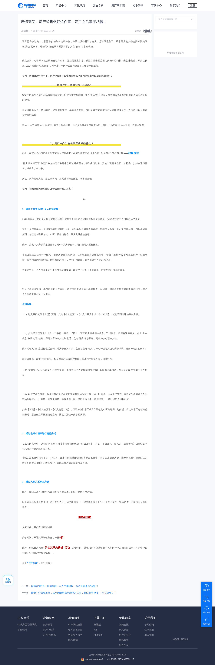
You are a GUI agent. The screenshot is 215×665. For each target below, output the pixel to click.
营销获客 (49, 617)
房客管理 (23, 617)
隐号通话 (73, 640)
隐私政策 (124, 640)
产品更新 (124, 629)
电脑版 (97, 624)
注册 (192, 5)
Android (98, 635)
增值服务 (74, 617)
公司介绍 (149, 624)
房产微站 (47, 624)
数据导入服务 (75, 635)
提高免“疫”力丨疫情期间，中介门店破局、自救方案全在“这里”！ (65, 586)
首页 (45, 5)
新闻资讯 (124, 624)
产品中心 (61, 5)
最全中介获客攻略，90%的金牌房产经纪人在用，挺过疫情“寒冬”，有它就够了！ (73, 592)
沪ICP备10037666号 (94, 659)
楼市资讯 (138, 5)
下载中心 (156, 5)
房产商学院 (118, 5)
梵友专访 (98, 5)
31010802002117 (120, 659)
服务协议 (124, 645)
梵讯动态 (79, 5)
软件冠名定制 (75, 629)
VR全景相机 (49, 635)
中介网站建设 (75, 624)
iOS (96, 629)
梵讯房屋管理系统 (27, 624)
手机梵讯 (22, 629)
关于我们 (175, 5)
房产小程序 (49, 629)
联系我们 (149, 629)
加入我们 (149, 635)
